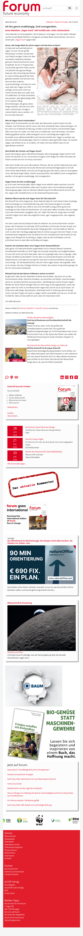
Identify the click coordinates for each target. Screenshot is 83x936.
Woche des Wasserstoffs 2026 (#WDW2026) (43, 451)
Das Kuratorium (11, 868)
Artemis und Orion (15, 652)
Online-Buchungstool (13, 847)
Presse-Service (11, 850)
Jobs (6, 890)
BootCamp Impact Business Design (40, 427)
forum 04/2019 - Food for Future (34, 308)
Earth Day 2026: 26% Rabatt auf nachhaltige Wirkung (29, 805)
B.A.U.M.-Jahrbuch (12, 912)
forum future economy (14, 917)
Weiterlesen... (13, 407)
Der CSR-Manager (12, 909)
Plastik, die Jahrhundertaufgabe (40, 317)
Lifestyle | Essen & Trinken (57, 22)
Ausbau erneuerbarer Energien (20, 774)
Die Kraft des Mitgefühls (15, 914)
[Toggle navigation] (76, 8)
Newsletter (9, 841)
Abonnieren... (13, 416)
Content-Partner (12, 874)
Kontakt (8, 858)
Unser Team (10, 893)
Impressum (9, 855)
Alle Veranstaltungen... (16, 463)
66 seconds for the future (15, 903)
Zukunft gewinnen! (12, 920)
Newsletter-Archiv (12, 844)
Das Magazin (10, 884)
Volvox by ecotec (14, 783)
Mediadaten (10, 839)
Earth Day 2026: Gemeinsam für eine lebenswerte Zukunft (31, 779)
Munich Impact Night (34, 439)
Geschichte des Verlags (14, 887)
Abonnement (10, 836)
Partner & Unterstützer (14, 871)
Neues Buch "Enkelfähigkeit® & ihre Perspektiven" (28, 769)
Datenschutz (10, 852)
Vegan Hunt (20, 39)
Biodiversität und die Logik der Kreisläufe (24, 788)
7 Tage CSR (9, 906)
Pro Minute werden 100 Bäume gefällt (23, 800)
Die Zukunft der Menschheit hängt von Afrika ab (47, 345)
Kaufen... (11, 413)
